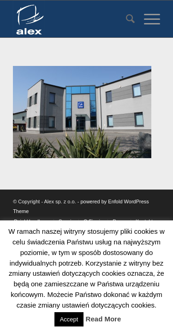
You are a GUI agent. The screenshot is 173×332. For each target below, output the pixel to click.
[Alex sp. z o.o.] (72, 18)
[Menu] (147, 18)
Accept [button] (69, 319)
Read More (103, 319)
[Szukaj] (126, 18)
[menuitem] (126, 18)
